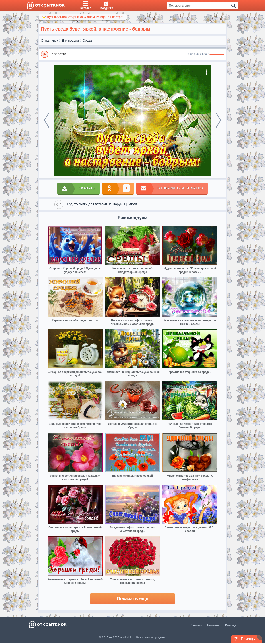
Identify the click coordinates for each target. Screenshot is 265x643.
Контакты (196, 625)
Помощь (230, 625)
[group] (132, 54)
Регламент (214, 625)
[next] (218, 120)
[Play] (44, 54)
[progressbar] (216, 54)
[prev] (46, 120)
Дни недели (70, 40)
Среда (87, 40)
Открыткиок (49, 40)
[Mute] (207, 54)
